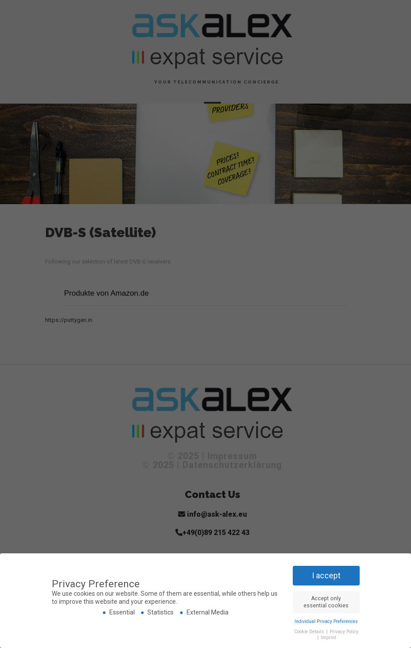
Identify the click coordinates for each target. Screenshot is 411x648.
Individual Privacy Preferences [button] (326, 621)
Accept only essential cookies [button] (326, 601)
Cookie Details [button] (309, 632)
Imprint (328, 637)
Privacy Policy (344, 632)
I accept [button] (326, 575)
